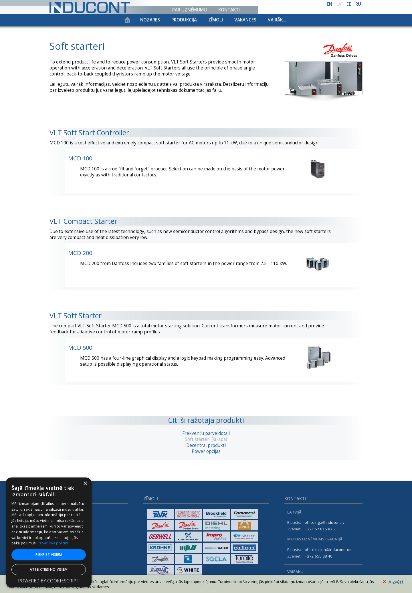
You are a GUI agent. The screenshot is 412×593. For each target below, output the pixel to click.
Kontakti (229, 10)
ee (348, 4)
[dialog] (49, 532)
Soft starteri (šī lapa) (206, 439)
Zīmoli (215, 20)
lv (339, 4)
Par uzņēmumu (189, 10)
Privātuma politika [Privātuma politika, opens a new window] (53, 543)
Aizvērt (393, 581)
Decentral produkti (206, 445)
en (329, 4)
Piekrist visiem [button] (48, 554)
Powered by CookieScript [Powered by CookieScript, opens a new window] (48, 581)
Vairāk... (277, 20)
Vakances (245, 20)
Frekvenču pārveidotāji (206, 433)
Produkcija (184, 20)
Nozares (150, 20)
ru (358, 4)
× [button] (85, 483)
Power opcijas (206, 451)
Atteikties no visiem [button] (49, 569)
